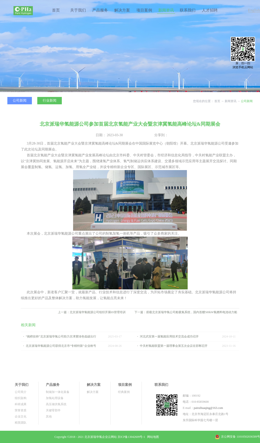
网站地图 (152, 437)
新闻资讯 (230, 101)
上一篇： (92, 312)
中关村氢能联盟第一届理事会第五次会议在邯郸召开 (174, 346)
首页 (56, 10)
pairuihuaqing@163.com (208, 408)
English (254, 10)
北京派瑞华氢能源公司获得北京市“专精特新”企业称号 (61, 346)
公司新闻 (247, 101)
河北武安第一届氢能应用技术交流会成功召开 (169, 336)
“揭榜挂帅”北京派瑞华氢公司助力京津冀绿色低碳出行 (61, 336)
